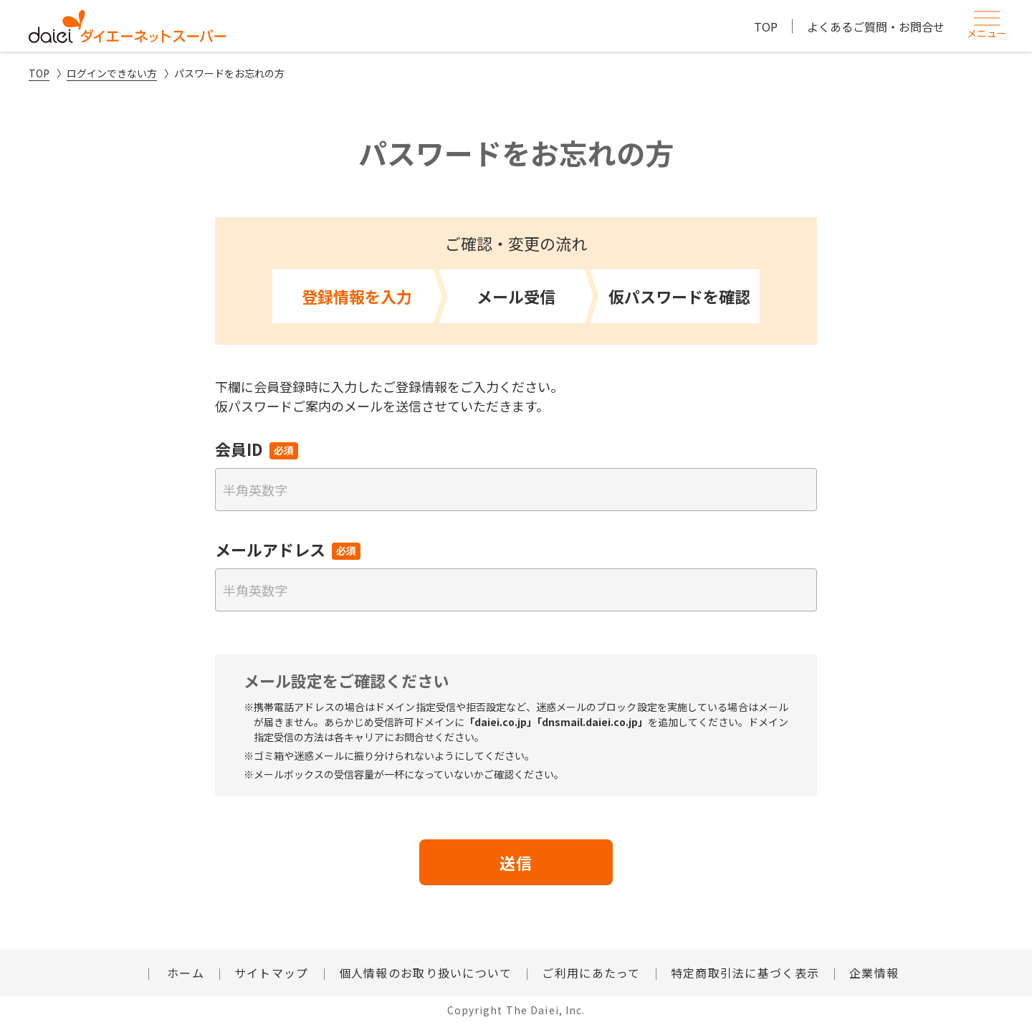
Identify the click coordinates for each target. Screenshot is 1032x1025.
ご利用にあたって (591, 972)
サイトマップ (271, 972)
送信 (516, 862)
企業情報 (874, 972)
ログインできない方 (112, 73)
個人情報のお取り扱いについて (425, 972)
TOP (766, 26)
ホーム (183, 972)
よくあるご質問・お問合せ (876, 26)
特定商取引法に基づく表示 (745, 972)
